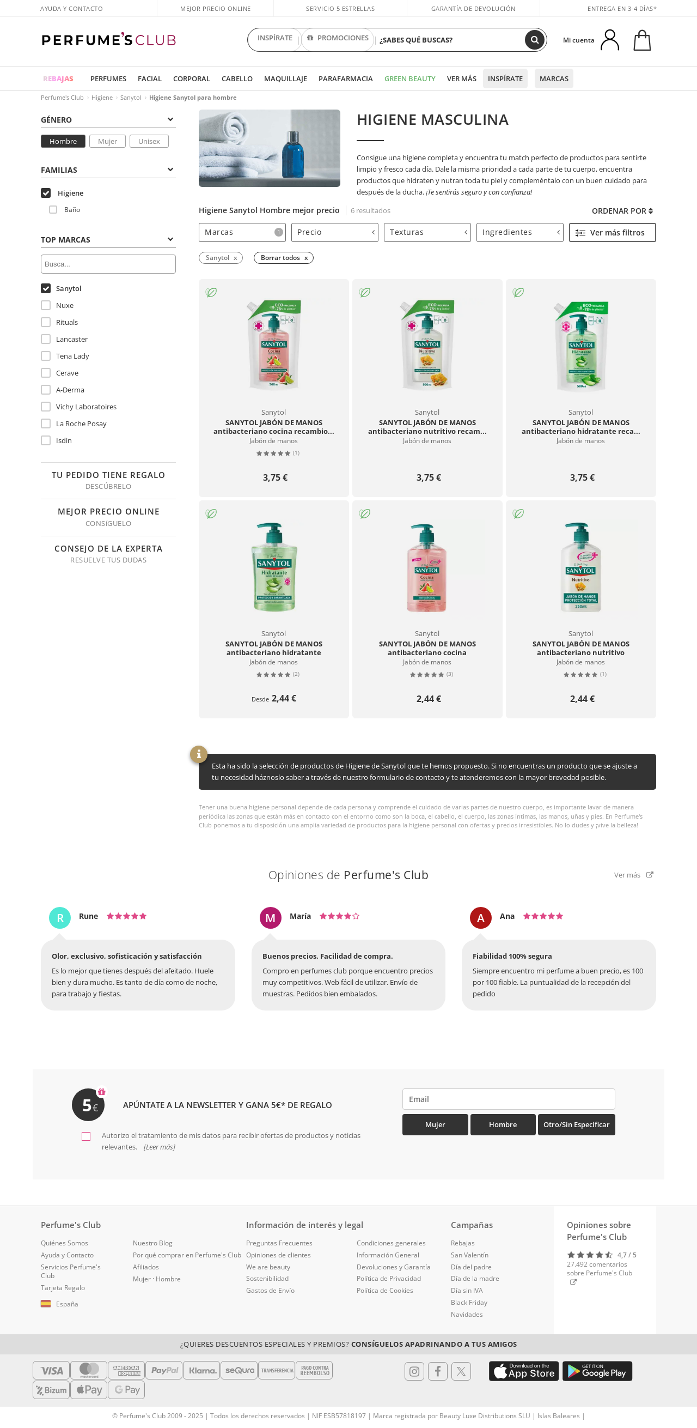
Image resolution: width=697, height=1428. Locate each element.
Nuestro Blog (153, 1243)
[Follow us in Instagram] (414, 1371)
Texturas (428, 232)
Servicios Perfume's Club (71, 1271)
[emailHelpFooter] (508, 1099)
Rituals (59, 322)
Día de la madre (475, 1278)
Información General (388, 1255)
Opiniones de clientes (278, 1255)
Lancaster (64, 339)
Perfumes (108, 78)
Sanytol (131, 97)
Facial (150, 78)
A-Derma (62, 390)
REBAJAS (58, 78)
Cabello (237, 78)
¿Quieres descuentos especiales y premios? (348, 1344)
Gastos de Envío (270, 1290)
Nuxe (57, 305)
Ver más (461, 78)
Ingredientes (521, 232)
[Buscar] (535, 40)
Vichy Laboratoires (79, 407)
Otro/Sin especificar (576, 1124)
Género (107, 119)
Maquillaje (285, 78)
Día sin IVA (467, 1290)
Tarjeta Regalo (63, 1287)
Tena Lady (65, 356)
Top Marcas (107, 239)
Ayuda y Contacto (71, 8)
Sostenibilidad (267, 1278)
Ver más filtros (610, 232)
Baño (64, 209)
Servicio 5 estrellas (340, 8)
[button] (79, 1304)
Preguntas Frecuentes (279, 1243)
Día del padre (471, 1267)
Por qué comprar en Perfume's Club (187, 1255)
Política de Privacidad (389, 1278)
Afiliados (146, 1267)
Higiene (102, 97)
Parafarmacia (346, 78)
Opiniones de (348, 874)
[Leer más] (158, 1147)
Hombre (63, 141)
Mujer (107, 141)
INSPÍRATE (275, 40)
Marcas (554, 78)
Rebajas (463, 1243)
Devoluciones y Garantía (394, 1267)
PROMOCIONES (338, 40)
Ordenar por (622, 210)
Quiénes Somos (64, 1243)
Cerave (59, 373)
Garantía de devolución (473, 8)
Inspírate (505, 78)
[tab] (242, 232)
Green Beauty (410, 78)
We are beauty (268, 1267)
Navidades (467, 1314)
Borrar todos (280, 257)
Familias (107, 170)
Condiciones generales (391, 1243)
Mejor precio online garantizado (215, 14)
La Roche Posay (74, 423)
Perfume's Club (62, 97)
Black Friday (469, 1302)
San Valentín (469, 1255)
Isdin (56, 440)
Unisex (149, 141)
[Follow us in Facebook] (438, 1371)
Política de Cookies (385, 1290)
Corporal (191, 78)
